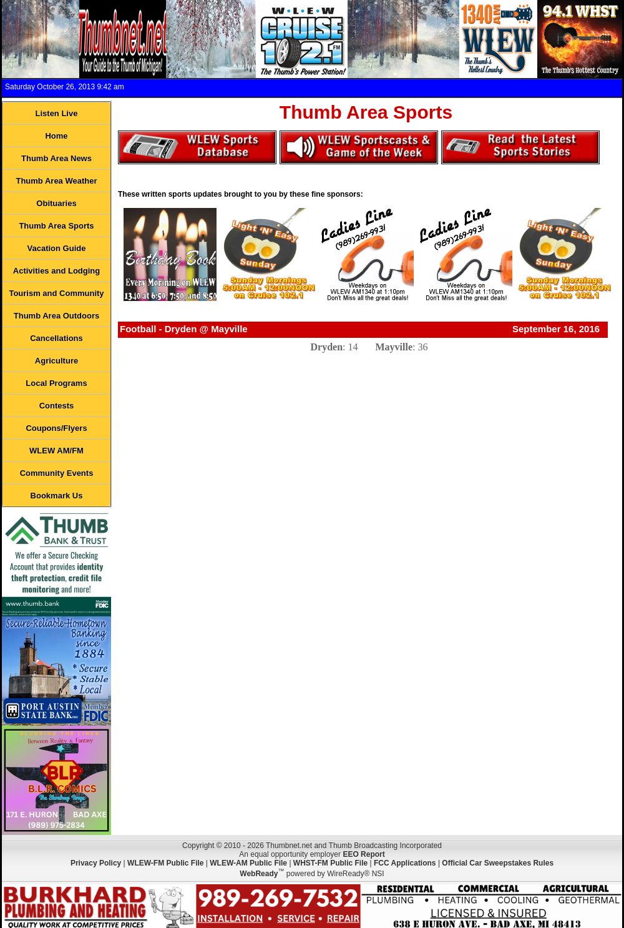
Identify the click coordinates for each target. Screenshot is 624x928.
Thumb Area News (56, 158)
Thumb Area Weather (56, 180)
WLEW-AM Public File (248, 863)
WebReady (259, 873)
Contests (56, 405)
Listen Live (57, 113)
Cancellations (56, 338)
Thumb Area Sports (56, 225)
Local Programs (56, 383)
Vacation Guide (56, 248)
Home (56, 136)
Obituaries (56, 203)
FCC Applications (405, 863)
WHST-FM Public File (330, 863)
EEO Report (363, 854)
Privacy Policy (96, 863)
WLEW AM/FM (56, 450)
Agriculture (56, 360)
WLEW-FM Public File (165, 863)
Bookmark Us (57, 495)
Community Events (57, 473)
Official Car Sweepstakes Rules (497, 863)
